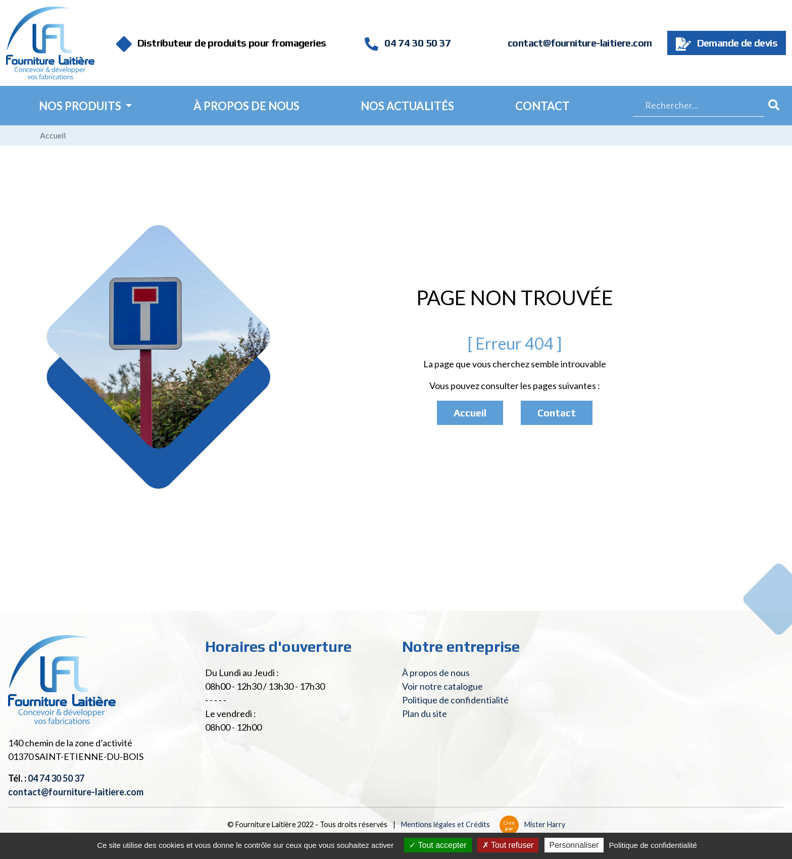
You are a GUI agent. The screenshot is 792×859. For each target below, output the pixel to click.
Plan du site (424, 713)
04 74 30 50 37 (408, 43)
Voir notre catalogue (442, 686)
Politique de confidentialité (455, 699)
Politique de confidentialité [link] (653, 845)
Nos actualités (407, 106)
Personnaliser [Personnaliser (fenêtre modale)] (574, 845)
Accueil (53, 135)
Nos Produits (81, 106)
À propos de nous (246, 106)
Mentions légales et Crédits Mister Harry (483, 824)
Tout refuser (508, 845)
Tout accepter (437, 845)
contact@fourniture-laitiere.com (580, 43)
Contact (542, 106)
